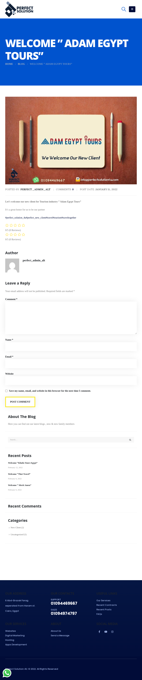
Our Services (103, 600)
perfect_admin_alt (34, 260)
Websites (10, 630)
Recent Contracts (106, 605)
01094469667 (64, 603)
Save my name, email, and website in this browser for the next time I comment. (50, 391)
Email (9, 356)
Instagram (112, 631)
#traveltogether (68, 217)
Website (9, 373)
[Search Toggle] (124, 9)
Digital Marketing (15, 635)
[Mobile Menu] (132, 9)
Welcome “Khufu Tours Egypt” (23, 463)
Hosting (9, 640)
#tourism (57, 217)
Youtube (106, 631)
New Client (16, 527)
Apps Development (16, 644)
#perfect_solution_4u (15, 217)
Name (9, 340)
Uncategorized (17, 534)
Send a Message (60, 635)
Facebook (99, 631)
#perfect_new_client (36, 217)
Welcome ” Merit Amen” (19, 485)
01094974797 (64, 613)
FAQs (99, 614)
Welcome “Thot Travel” (19, 474)
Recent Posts (103, 609)
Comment (11, 299)
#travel (49, 217)
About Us (56, 630)
